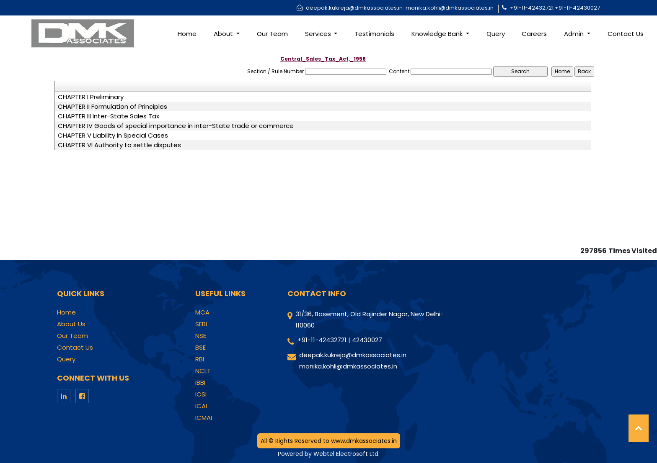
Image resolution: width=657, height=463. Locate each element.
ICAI (201, 406)
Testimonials (374, 33)
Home (187, 33)
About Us (71, 324)
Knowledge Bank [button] (437, 33)
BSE (200, 347)
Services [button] (319, 33)
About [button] (224, 33)
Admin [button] (574, 33)
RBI (199, 359)
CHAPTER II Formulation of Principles (112, 106)
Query (495, 33)
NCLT (203, 371)
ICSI (201, 394)
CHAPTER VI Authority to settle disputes (119, 145)
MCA (202, 312)
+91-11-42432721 (532, 8)
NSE (200, 336)
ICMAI (203, 418)
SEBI (201, 324)
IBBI (200, 383)
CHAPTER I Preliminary (91, 97)
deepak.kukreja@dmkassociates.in (354, 8)
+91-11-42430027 (577, 8)
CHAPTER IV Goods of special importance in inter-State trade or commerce (176, 126)
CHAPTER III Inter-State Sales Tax (108, 116)
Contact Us (626, 33)
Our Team (272, 33)
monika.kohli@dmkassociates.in (450, 8)
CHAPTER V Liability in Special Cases (113, 135)
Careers (534, 33)
